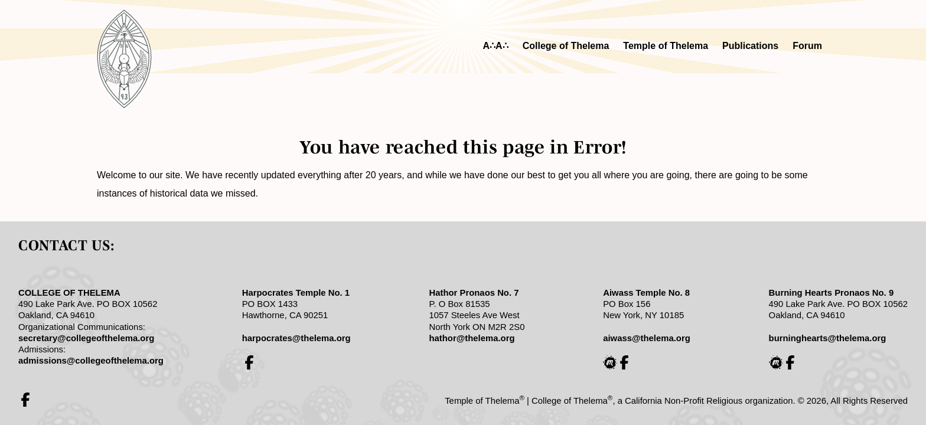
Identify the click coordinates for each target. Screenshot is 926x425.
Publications (750, 46)
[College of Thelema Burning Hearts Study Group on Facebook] (790, 362)
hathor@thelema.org (471, 338)
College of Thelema (566, 46)
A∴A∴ (495, 46)
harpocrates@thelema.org (296, 338)
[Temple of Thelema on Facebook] (25, 400)
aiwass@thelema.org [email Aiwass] (646, 338)
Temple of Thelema (665, 46)
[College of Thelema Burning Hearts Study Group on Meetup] (776, 362)
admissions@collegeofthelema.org (91, 360)
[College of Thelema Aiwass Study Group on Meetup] (610, 362)
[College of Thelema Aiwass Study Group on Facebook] (624, 362)
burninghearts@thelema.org (827, 338)
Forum (807, 46)
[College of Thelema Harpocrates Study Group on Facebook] (249, 362)
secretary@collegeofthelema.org (86, 338)
